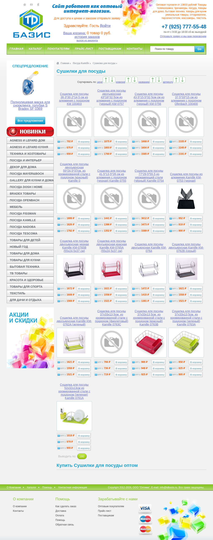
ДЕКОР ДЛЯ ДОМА (23, 167)
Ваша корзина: (74, 33)
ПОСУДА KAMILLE (23, 220)
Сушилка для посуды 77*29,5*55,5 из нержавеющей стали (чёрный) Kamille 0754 (149, 175)
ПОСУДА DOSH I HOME (26, 187)
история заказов (87, 37)
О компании (20, 506)
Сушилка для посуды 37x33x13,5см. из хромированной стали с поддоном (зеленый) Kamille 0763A (186, 317)
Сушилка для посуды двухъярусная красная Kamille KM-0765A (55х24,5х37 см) (112, 246)
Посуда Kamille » (82, 63)
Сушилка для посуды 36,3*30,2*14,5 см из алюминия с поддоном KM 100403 (74, 99)
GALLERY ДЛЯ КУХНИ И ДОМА (32, 180)
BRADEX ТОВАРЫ (23, 193)
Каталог (35, 49)
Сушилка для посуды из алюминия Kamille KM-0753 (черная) (186, 177)
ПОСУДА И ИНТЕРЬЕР (26, 160)
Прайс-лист (84, 49)
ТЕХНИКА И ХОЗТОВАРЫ (28, 153)
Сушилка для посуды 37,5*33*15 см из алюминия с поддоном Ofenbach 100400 (186, 99)
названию (144, 82)
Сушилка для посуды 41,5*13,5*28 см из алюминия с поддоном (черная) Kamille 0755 (111, 175)
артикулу (168, 82)
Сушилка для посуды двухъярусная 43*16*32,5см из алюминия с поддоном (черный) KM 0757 (111, 97)
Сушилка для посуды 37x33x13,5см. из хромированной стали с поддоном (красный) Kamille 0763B (149, 317)
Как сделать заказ (65, 506)
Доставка (60, 510)
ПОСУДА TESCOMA (23, 233)
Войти (105, 26)
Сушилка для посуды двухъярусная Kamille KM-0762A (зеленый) (74, 321)
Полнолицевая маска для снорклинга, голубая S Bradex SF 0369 (30, 105)
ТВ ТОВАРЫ (18, 273)
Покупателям (58, 49)
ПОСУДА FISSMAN (23, 213)
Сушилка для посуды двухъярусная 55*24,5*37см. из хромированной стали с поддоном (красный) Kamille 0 (74, 172)
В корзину (84, 141)
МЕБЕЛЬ (16, 207)
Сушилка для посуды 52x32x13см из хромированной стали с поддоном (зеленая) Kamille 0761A (74, 391)
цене (100, 82)
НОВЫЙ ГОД (19, 246)
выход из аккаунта (87, 40)
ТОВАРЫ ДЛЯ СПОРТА (26, 286)
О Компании (14, 487)
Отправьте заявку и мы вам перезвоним (183, 36)
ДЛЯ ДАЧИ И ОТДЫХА (26, 300)
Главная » (66, 63)
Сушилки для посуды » (105, 63)
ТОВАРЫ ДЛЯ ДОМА (24, 253)
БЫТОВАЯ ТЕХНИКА (24, 266)
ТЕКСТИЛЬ (17, 293)
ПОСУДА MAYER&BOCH (27, 173)
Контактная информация (72, 487)
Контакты (134, 49)
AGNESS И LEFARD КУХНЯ (29, 147)
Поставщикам (110, 49)
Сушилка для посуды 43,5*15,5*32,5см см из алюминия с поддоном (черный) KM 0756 (149, 99)
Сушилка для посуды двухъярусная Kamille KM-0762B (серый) (186, 248)
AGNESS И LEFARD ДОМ (27, 140)
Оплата (59, 515)
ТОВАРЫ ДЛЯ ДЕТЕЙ (25, 240)
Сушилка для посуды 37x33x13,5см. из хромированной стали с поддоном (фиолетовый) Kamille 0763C (111, 317)
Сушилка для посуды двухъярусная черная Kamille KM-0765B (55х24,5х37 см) (74, 246)
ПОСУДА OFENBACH (24, 200)
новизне (120, 82)
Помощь (47, 487)
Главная (16, 49)
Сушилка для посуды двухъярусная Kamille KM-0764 (149, 248)
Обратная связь (64, 524)
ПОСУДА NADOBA (23, 226)
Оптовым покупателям (111, 506)
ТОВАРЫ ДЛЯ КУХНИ (25, 260)
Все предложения (30, 120)
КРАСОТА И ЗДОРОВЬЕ (26, 280)
